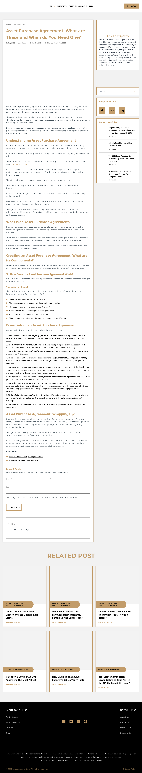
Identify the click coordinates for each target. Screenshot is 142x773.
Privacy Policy (129, 769)
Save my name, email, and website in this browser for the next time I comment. (43, 498)
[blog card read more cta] (23, 622)
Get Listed (131, 6)
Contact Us (83, 6)
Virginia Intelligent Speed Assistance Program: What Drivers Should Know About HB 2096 (122, 130)
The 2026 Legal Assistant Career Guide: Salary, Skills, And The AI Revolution (121, 158)
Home (8, 25)
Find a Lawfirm (13, 722)
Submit (15, 507)
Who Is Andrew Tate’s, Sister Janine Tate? (26, 456)
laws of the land (76, 367)
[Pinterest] (85, 721)
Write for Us (62, 6)
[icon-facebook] (102, 110)
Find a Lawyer (12, 717)
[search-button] (120, 6)
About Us (73, 6)
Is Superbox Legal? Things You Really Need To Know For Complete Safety (121, 174)
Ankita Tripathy (118, 36)
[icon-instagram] (112, 110)
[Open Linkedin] (122, 110)
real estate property (19, 164)
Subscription (126, 733)
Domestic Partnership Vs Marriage (23, 460)
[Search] (135, 91)
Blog (91, 6)
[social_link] (63, 721)
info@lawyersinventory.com (91, 760)
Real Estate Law (19, 25)
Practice (9, 728)
